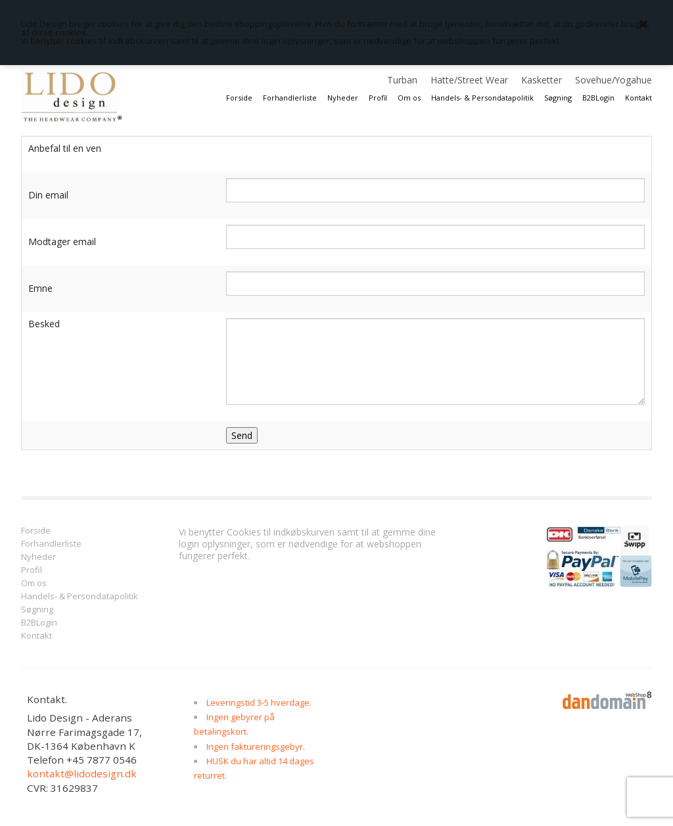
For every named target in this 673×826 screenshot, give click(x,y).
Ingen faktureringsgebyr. (255, 746)
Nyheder (342, 98)
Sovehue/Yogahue (613, 80)
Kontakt (638, 98)
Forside (239, 98)
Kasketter (541, 80)
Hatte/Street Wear (469, 80)
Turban (402, 80)
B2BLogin (598, 98)
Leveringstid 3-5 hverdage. (259, 702)
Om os (409, 98)
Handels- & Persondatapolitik (482, 98)
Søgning (558, 98)
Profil (378, 98)
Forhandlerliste (290, 98)
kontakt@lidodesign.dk (82, 773)
